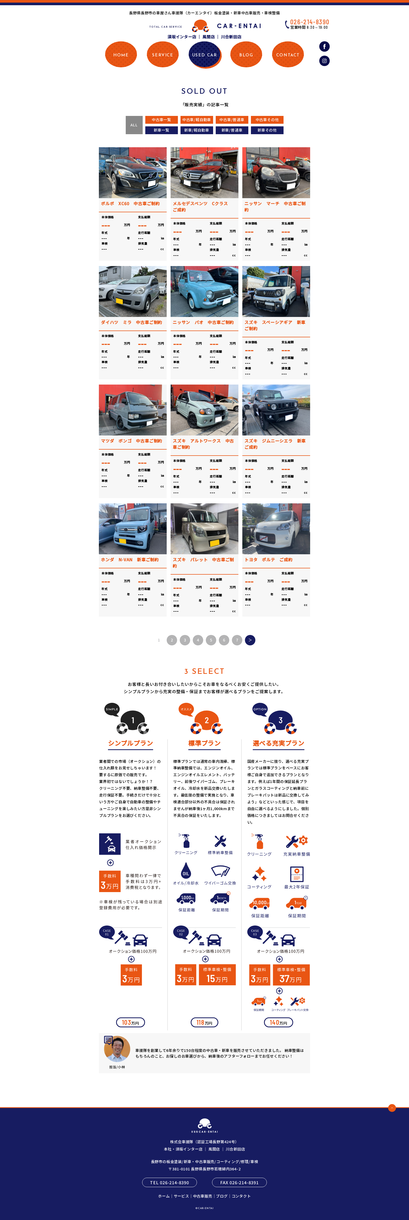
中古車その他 (267, 119)
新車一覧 (161, 130)
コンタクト (241, 1196)
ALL (133, 124)
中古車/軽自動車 (196, 119)
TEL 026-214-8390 (169, 1182)
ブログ (221, 1196)
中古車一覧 (161, 119)
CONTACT (288, 55)
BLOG (246, 55)
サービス (181, 1196)
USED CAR (204, 55)
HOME (121, 55)
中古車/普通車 (231, 119)
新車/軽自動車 (196, 130)
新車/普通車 (232, 130)
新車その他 (267, 130)
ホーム (164, 1196)
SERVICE (162, 55)
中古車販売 (202, 1196)
